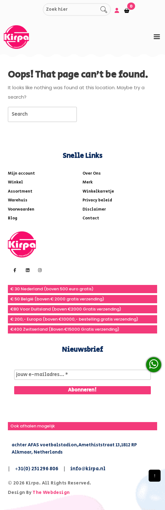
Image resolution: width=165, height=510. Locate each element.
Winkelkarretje (98, 191)
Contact (90, 218)
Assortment (20, 191)
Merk (87, 182)
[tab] (157, 36)
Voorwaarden (21, 209)
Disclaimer (94, 209)
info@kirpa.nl (88, 468)
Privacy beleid (97, 200)
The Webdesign (51, 492)
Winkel (15, 182)
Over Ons (91, 174)
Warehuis (17, 200)
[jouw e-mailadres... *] (82, 375)
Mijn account (21, 174)
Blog (12, 218)
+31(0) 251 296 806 (37, 468)
